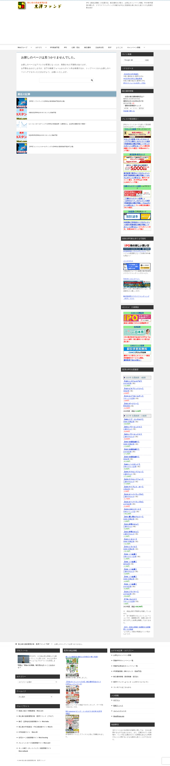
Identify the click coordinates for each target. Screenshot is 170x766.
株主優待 (87, 47)
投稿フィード (118, 706)
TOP (33, 644)
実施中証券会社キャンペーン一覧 (125, 666)
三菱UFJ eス (127, 429)
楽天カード (141, 154)
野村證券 (126, 406)
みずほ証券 (127, 383)
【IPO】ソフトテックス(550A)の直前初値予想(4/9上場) (47, 101)
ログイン (116, 700)
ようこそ (119, 47)
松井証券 (137, 327)
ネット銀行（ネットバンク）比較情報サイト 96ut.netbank (35, 749)
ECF (109, 47)
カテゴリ (38, 47)
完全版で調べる (129, 111)
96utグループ (22, 47)
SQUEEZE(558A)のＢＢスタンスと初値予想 (43, 135)
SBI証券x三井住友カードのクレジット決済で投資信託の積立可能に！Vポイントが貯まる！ (137, 225)
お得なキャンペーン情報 (122, 655)
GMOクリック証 (129, 511)
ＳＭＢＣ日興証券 (137, 313)
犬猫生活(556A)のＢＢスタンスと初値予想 (42, 112)
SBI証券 (131, 211)
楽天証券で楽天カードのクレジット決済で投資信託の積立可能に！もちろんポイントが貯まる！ (137, 175)
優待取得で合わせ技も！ (133, 360)
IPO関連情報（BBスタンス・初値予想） (128, 671)
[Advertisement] (85, 28)
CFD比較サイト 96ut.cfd (28, 732)
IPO (65, 47)
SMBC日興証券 (128, 422)
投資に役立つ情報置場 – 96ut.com (31, 711)
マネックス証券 (130, 129)
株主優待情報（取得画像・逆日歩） (126, 677)
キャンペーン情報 (133, 47)
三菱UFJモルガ (128, 436)
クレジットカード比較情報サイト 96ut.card (34, 743)
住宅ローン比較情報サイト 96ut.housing (33, 737)
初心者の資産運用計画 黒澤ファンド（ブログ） (36, 716)
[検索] (66, 80)
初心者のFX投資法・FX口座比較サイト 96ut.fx (35, 727)
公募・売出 (76, 47)
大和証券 (126, 489)
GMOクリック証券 (137, 345)
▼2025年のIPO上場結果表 (132, 78)
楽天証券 (133, 154)
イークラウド (128, 261)
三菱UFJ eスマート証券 (132, 186)
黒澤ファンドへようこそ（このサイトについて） (131, 682)
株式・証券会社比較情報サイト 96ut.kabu (34, 721)
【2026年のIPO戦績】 (131, 74)
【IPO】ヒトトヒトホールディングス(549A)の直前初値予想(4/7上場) (51, 146)
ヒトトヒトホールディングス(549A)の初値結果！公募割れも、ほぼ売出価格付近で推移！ (57, 124)
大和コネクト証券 (129, 466)
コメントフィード (119, 711)
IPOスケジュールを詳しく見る (134, 83)
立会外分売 (99, 47)
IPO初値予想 (54, 47)
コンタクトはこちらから (122, 687)
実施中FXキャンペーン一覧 (123, 660)
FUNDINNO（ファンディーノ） (134, 251)
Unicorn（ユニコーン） (131, 279)
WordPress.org (118, 716)
